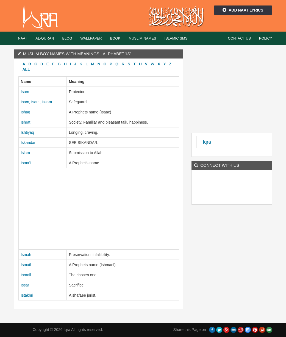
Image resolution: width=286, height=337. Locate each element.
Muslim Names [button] (142, 38)
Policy (265, 38)
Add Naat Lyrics (243, 10)
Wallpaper (91, 38)
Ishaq (25, 112)
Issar (25, 285)
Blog (67, 38)
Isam (25, 92)
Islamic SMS (176, 38)
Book (115, 38)
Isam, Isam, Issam (36, 102)
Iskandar (28, 142)
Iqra (43, 18)
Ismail (26, 265)
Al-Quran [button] (44, 38)
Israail (26, 275)
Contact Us (239, 38)
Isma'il (26, 163)
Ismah (26, 254)
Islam (25, 153)
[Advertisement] (99, 208)
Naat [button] (22, 38)
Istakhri (27, 295)
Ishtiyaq (27, 132)
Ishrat (25, 122)
